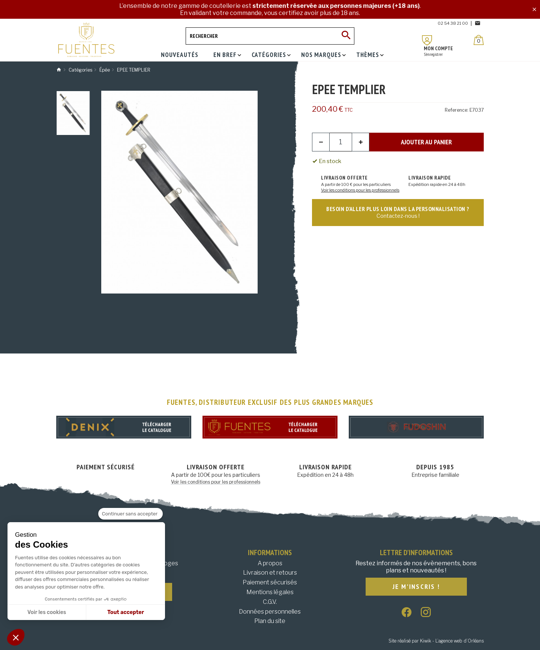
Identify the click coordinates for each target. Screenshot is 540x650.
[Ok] (346, 36)
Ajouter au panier (426, 142)
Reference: (456, 110)
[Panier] (479, 40)
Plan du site (269, 621)
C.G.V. (270, 601)
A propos (270, 563)
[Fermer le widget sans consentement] (130, 514)
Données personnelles (270, 611)
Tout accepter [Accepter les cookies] (125, 612)
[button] (16, 637)
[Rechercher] (270, 36)
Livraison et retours (270, 572)
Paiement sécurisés (270, 582)
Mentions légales (270, 592)
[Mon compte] (427, 40)
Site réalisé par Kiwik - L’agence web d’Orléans (436, 641)
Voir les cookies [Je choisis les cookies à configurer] (46, 612)
